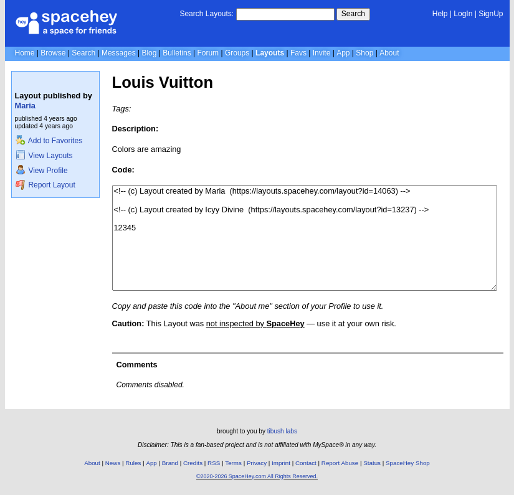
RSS (213, 463)
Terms (233, 463)
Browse (52, 53)
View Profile (42, 170)
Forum (208, 53)
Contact (305, 463)
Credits (192, 463)
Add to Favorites (49, 140)
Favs (298, 53)
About (389, 53)
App (343, 53)
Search (353, 13)
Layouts (269, 53)
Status (372, 463)
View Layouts (44, 155)
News (113, 463)
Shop (364, 53)
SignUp (490, 13)
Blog (148, 53)
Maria (25, 105)
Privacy (257, 463)
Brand (170, 463)
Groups (237, 53)
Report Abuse (339, 463)
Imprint (281, 463)
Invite (322, 53)
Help (440, 13)
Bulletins (177, 53)
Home (25, 53)
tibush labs (282, 431)
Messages (119, 53)
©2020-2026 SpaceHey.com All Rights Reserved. (257, 476)
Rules (133, 463)
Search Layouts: (206, 13)
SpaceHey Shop (408, 463)
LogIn (463, 13)
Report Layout (45, 185)
